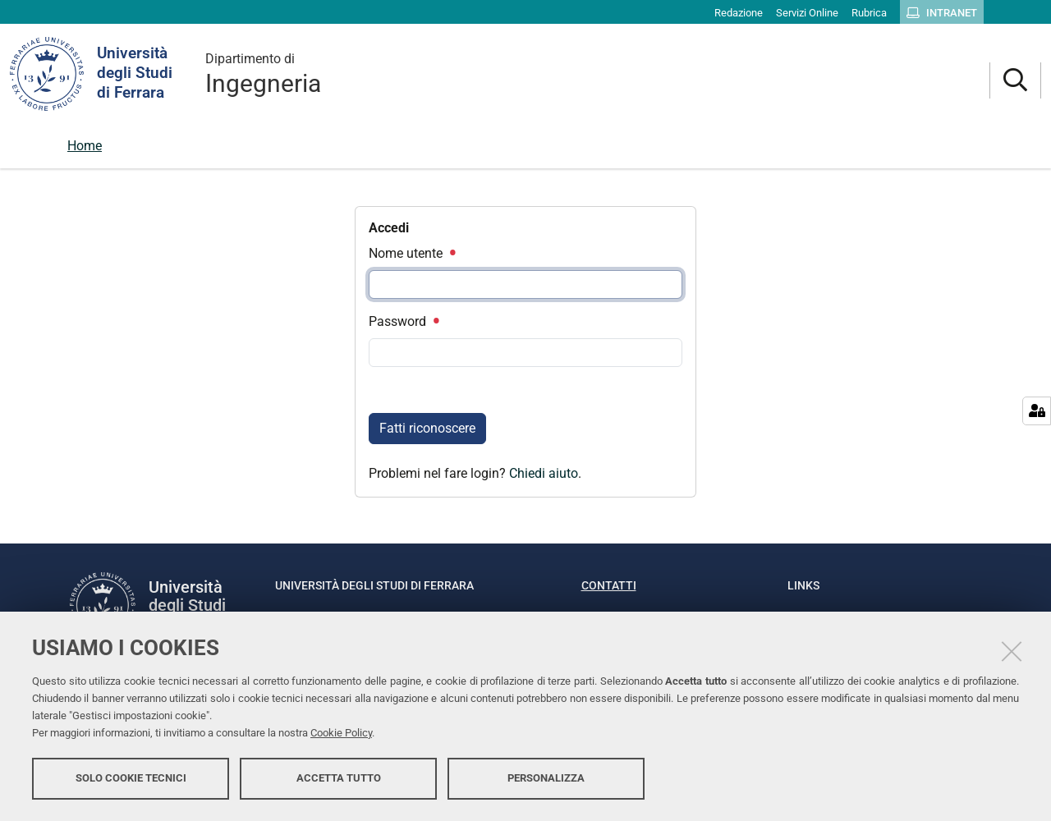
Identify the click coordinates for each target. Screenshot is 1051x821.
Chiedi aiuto (543, 473)
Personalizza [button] (546, 778)
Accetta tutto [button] (338, 778)
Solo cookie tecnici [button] (131, 778)
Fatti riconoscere (427, 428)
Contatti (608, 585)
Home (84, 146)
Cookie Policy (341, 733)
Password (403, 321)
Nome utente (411, 253)
